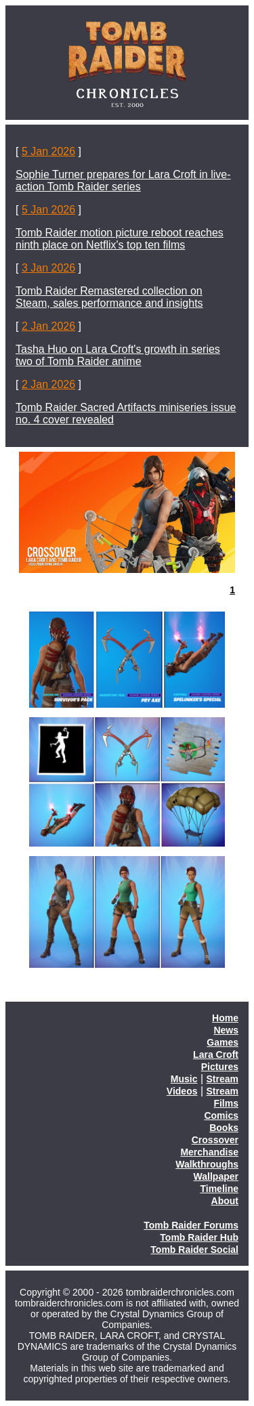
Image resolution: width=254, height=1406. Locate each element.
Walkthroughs (206, 1164)
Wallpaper (216, 1176)
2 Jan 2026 (48, 326)
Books (223, 1127)
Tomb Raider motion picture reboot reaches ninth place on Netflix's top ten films (120, 239)
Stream (222, 1078)
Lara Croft (215, 1054)
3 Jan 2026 (48, 268)
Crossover (215, 1139)
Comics (221, 1115)
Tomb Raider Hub (199, 1237)
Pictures (219, 1066)
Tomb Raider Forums (191, 1225)
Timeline (219, 1188)
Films (225, 1103)
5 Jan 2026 (48, 151)
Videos (182, 1091)
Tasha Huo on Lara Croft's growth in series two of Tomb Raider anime (118, 355)
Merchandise (209, 1152)
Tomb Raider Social (194, 1249)
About (224, 1200)
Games (222, 1042)
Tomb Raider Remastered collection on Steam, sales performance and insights (109, 297)
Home (225, 1018)
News (225, 1030)
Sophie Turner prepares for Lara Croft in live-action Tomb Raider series (123, 180)
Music (184, 1078)
